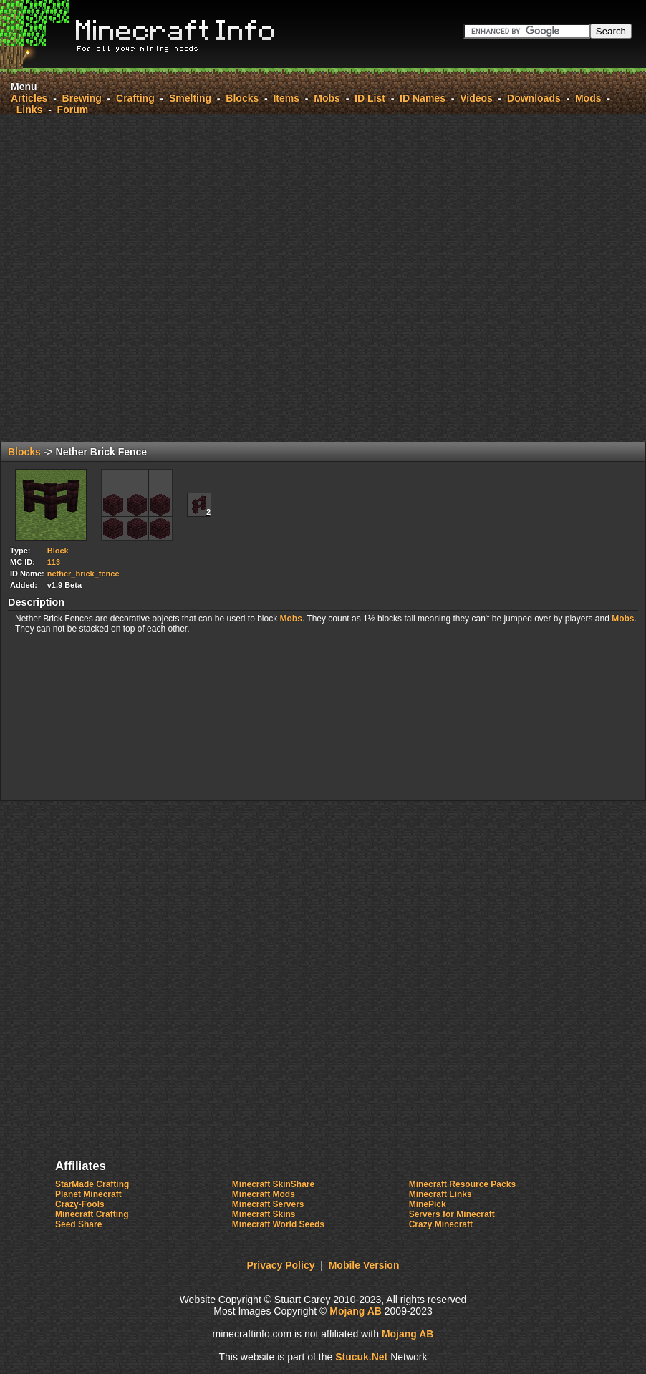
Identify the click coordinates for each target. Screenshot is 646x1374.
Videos (476, 98)
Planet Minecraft (88, 1194)
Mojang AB (355, 1311)
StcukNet (361, 1357)
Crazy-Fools (80, 1204)
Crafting (135, 98)
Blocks (242, 98)
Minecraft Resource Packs (462, 1184)
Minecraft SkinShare (273, 1184)
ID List (370, 98)
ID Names (422, 98)
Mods (588, 98)
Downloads (534, 98)
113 (53, 562)
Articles (29, 98)
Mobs (327, 98)
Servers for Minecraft (452, 1214)
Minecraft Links (440, 1194)
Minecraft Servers (268, 1204)
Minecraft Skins (264, 1214)
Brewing (82, 98)
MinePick (427, 1204)
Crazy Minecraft (441, 1224)
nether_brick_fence (83, 573)
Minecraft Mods (263, 1194)
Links (29, 109)
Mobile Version (364, 1265)
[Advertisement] (219, 278)
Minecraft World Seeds (278, 1224)
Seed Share (78, 1224)
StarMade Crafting (92, 1184)
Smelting (190, 98)
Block (58, 550)
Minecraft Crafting (92, 1214)
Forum (73, 109)
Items (286, 98)
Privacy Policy (281, 1265)
